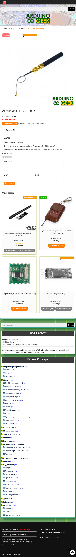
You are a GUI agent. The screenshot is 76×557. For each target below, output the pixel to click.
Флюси (7, 512)
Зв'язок (21, 29)
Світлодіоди (10, 474)
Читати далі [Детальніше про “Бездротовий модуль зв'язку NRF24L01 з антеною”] (12, 251)
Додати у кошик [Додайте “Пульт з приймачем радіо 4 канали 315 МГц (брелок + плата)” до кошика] (58, 246)
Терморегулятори (12, 393)
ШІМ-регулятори (11, 396)
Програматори (11, 420)
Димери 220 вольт (12, 386)
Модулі (13, 29)
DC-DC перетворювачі (14, 383)
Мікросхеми (9, 471)
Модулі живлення (12, 410)
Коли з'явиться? (10, 124)
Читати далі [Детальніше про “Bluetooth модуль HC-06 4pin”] (49, 309)
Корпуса (6, 461)
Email (37, 175)
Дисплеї (8, 403)
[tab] (10, 130)
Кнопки (8, 491)
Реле (7, 413)
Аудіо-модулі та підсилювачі (16, 417)
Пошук (71, 9)
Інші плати (9, 376)
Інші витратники (11, 515)
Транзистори (10, 478)
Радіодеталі (8, 465)
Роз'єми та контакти (13, 488)
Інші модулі (9, 424)
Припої (8, 508)
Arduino (8, 369)
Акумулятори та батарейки (15, 458)
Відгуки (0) (10, 130)
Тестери (8, 454)
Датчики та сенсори (13, 400)
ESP (6, 373)
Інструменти (8, 441)
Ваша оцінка (7, 154)
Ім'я (6, 175)
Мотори (6, 438)
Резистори (9, 481)
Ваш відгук (9, 161)
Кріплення (7, 502)
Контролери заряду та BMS (15, 390)
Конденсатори (10, 484)
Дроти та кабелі (10, 434)
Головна (5, 29)
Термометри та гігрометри (16, 451)
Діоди (7, 468)
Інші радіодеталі (11, 495)
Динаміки (7, 498)
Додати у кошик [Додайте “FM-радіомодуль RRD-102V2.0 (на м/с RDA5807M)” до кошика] (20, 309)
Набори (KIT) (8, 427)
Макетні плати (9, 431)
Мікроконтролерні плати (13, 366)
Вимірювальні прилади (13, 444)
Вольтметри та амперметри (16, 447)
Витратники (8, 505)
